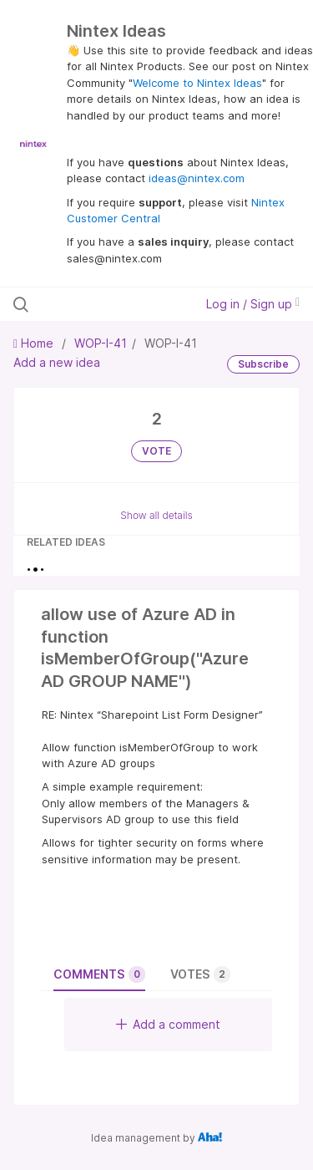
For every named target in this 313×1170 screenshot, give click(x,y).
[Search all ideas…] (99, 304)
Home (35, 343)
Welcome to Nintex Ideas (197, 82)
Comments (99, 974)
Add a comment (168, 1024)
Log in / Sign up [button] (253, 304)
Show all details (156, 515)
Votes (200, 974)
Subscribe (263, 364)
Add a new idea (56, 362)
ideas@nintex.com (197, 178)
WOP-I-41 (100, 343)
